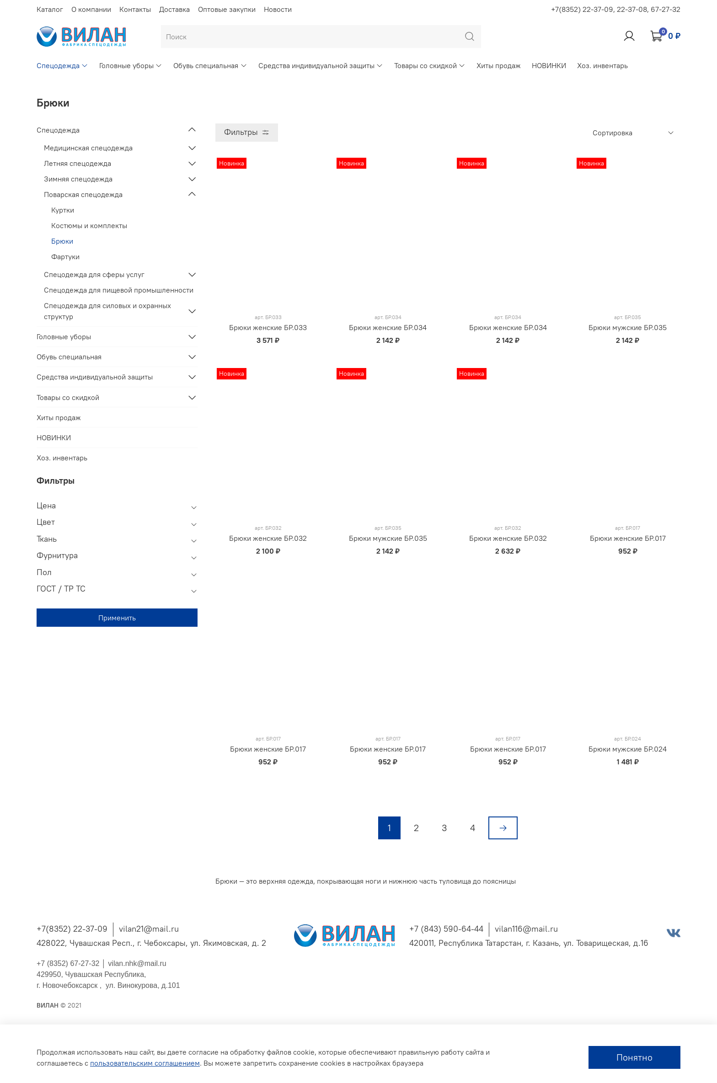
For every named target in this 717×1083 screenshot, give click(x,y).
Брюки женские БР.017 (628, 538)
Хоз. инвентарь (602, 65)
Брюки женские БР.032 (268, 538)
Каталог (50, 9)
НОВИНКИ (549, 65)
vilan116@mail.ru (526, 928)
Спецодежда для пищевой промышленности (118, 289)
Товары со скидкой (430, 65)
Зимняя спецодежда (78, 178)
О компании (91, 9)
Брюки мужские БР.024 (628, 748)
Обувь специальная (210, 65)
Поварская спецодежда (83, 194)
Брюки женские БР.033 (268, 327)
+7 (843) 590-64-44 (446, 928)
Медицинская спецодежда (88, 147)
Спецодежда (62, 65)
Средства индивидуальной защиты (320, 65)
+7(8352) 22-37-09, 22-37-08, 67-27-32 (615, 9)
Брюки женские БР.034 (388, 327)
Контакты (135, 9)
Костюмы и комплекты (89, 225)
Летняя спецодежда (77, 163)
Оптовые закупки (227, 9)
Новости (278, 9)
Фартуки (65, 256)
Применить (117, 617)
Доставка (174, 9)
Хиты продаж (498, 65)
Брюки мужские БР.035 (628, 327)
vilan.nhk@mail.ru (137, 963)
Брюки (62, 240)
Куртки (62, 209)
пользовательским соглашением (145, 1062)
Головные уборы (130, 65)
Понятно (634, 1057)
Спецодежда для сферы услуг (94, 274)
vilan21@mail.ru (149, 928)
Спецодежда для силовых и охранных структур (107, 311)
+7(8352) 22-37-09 (72, 928)
